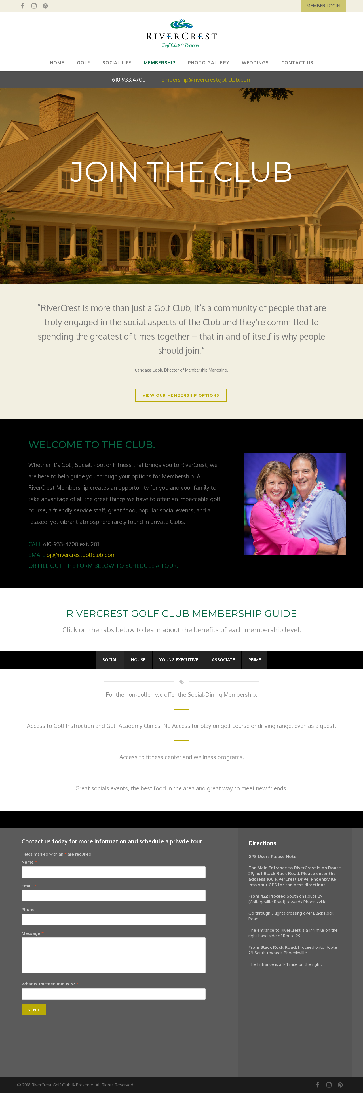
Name (29, 862)
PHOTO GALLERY (208, 63)
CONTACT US (297, 63)
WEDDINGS (255, 63)
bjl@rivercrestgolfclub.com (81, 554)
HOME (57, 63)
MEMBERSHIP (160, 63)
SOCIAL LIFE (116, 63)
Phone (28, 909)
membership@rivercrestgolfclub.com (204, 79)
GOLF (83, 63)
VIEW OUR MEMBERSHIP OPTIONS (181, 395)
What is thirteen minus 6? (50, 984)
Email (29, 886)
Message (33, 933)
